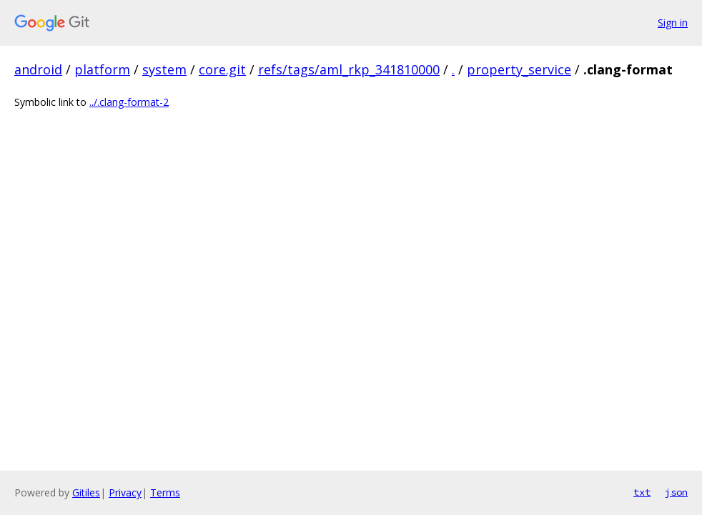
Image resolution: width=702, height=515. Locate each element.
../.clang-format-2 (129, 102)
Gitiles (86, 492)
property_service (519, 69)
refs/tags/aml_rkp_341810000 (349, 69)
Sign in (673, 22)
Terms (165, 492)
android (38, 69)
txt (642, 492)
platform (102, 69)
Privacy (125, 492)
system (164, 69)
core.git (222, 69)
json (676, 492)
